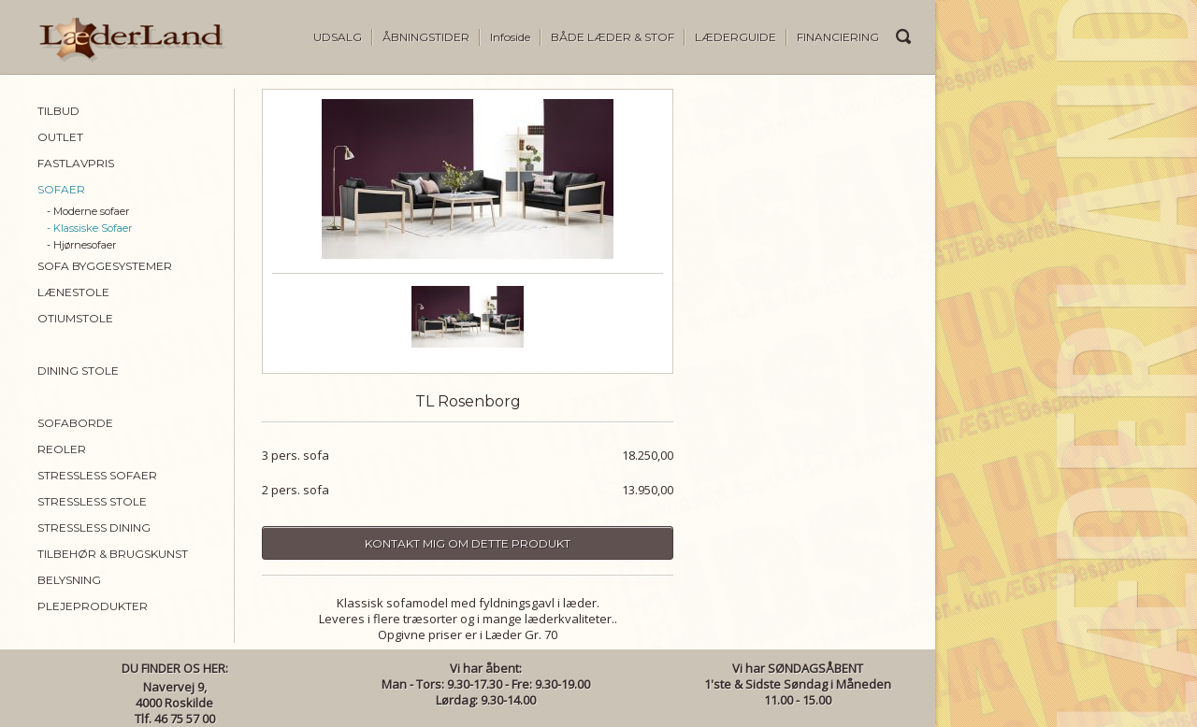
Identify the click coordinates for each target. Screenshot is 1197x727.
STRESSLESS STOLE (92, 501)
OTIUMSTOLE (75, 318)
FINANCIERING (838, 37)
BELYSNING (69, 580)
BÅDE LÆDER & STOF (612, 37)
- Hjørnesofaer (81, 244)
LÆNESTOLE (73, 292)
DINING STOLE (78, 371)
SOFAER (61, 189)
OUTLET (60, 137)
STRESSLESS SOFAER (97, 475)
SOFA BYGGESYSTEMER (104, 266)
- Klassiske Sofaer (89, 228)
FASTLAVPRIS (75, 163)
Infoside (510, 37)
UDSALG (337, 37)
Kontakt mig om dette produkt (467, 543)
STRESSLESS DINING (94, 527)
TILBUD (58, 111)
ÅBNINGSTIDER (425, 37)
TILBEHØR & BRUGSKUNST (112, 554)
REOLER (61, 449)
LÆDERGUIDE (735, 37)
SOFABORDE (75, 423)
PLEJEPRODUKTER (92, 606)
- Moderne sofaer (88, 211)
